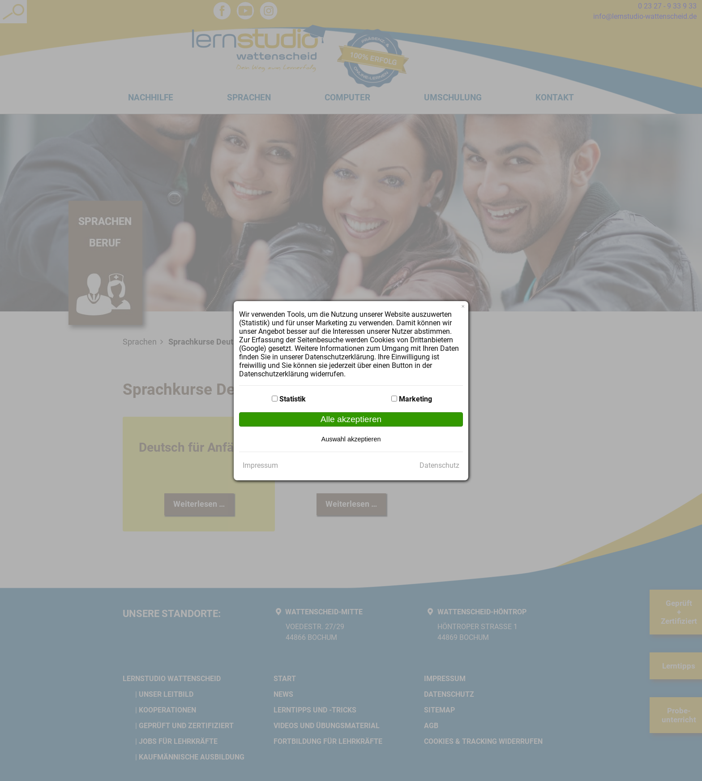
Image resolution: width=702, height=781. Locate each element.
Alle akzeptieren (351, 419)
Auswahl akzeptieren (351, 439)
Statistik (292, 399)
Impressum (260, 465)
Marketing (415, 399)
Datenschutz (439, 465)
